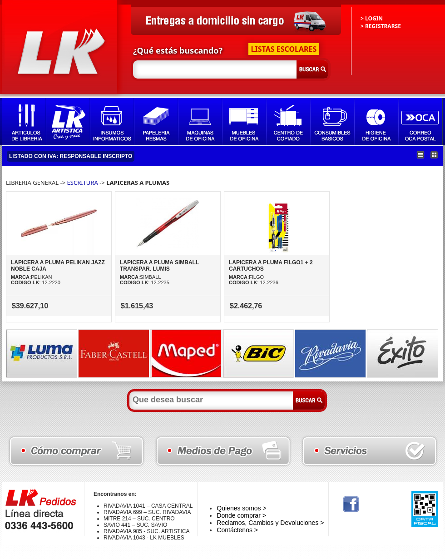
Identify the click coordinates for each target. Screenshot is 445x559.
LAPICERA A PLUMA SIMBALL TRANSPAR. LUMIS (159, 265)
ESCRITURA (82, 182)
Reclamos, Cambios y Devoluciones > (270, 522)
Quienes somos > (241, 508)
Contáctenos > (237, 530)
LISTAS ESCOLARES (284, 49)
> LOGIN (372, 18)
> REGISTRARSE (381, 26)
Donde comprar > (241, 515)
